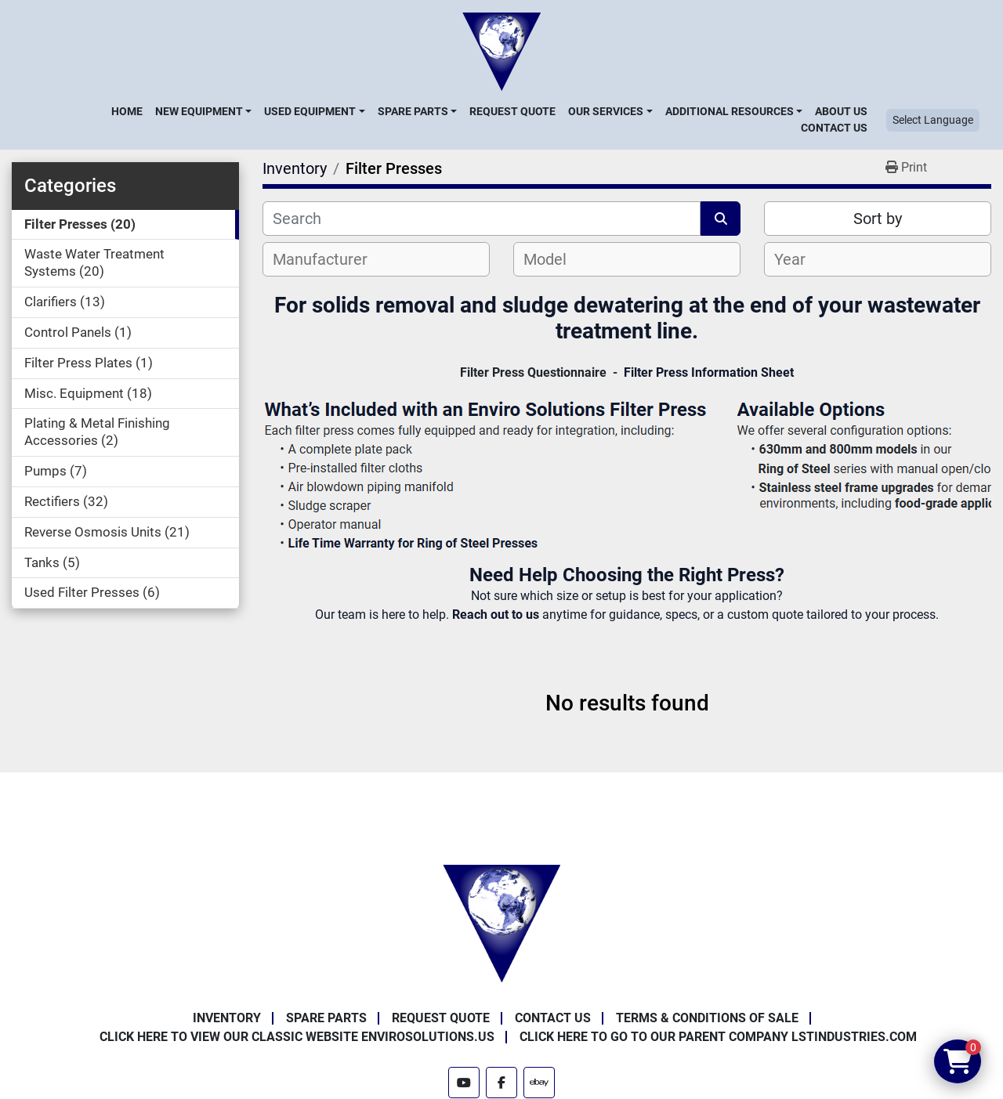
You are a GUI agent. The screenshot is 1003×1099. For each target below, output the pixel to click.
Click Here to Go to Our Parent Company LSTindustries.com (718, 1036)
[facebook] (501, 1082)
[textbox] (329, 259)
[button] (203, 111)
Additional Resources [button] (729, 111)
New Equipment (199, 111)
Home (127, 111)
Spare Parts (413, 111)
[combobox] (376, 259)
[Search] (482, 218)
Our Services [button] (605, 111)
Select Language (933, 120)
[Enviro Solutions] (501, 923)
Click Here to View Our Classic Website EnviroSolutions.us (297, 1036)
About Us (841, 111)
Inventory (227, 1017)
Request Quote (512, 111)
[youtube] (464, 1082)
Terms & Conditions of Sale (707, 1017)
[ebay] (539, 1082)
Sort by (877, 218)
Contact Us (834, 127)
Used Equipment (310, 111)
